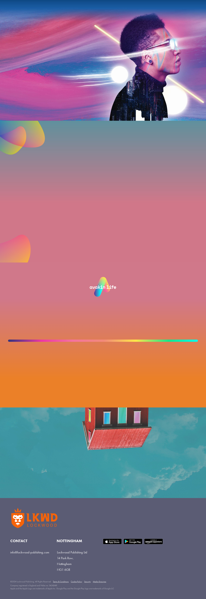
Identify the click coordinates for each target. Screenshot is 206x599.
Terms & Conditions (61, 581)
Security (87, 581)
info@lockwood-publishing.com (29, 552)
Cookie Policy (76, 581)
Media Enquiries (99, 581)
